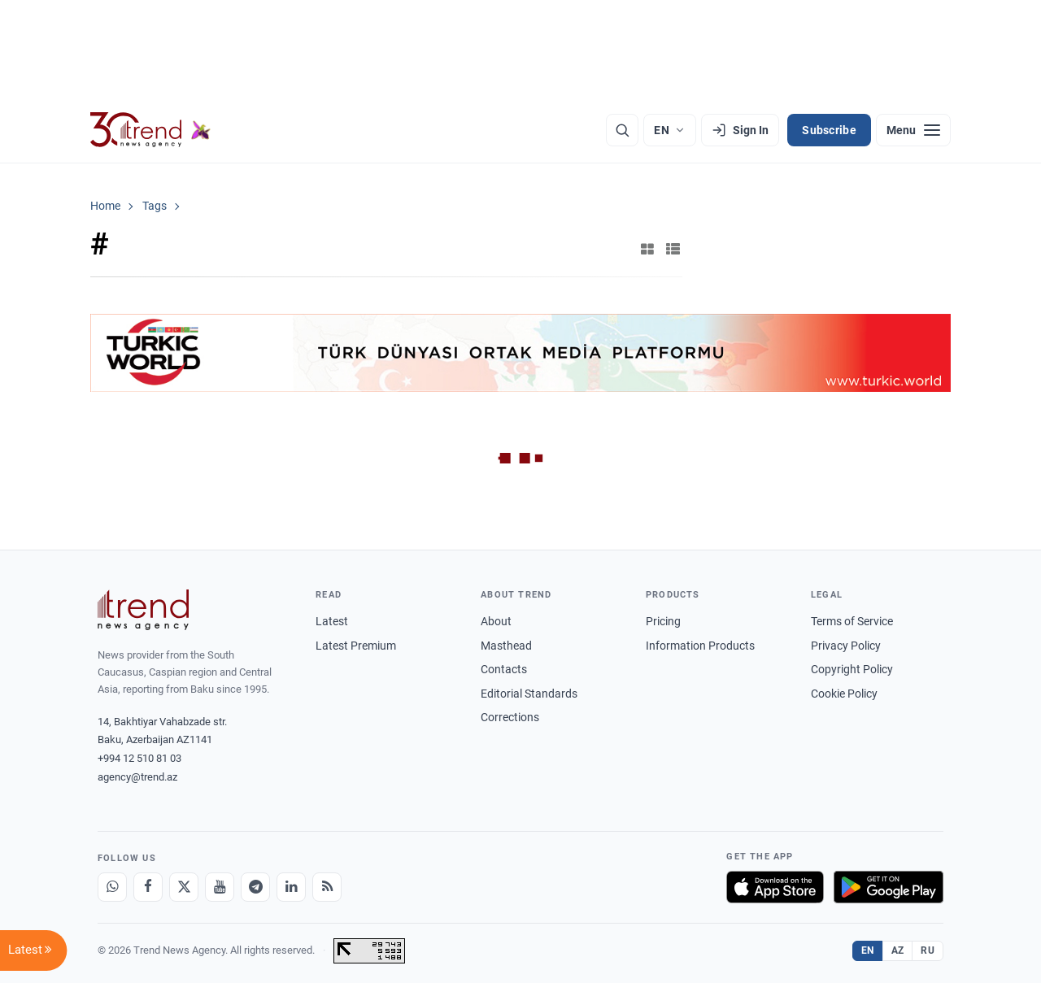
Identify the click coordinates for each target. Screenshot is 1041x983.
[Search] (622, 130)
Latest (332, 621)
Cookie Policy (844, 693)
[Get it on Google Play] (888, 887)
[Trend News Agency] (143, 609)
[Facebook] (148, 887)
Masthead (506, 645)
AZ (897, 950)
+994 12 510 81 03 (139, 758)
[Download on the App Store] (775, 887)
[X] (183, 887)
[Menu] (913, 130)
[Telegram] (255, 887)
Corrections (510, 717)
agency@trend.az (137, 777)
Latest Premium (356, 645)
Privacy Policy (846, 645)
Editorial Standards (529, 693)
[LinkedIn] (291, 887)
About (496, 621)
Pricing (663, 621)
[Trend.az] (150, 130)
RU (927, 950)
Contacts (504, 669)
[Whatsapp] (112, 887)
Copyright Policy (852, 669)
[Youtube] (219, 887)
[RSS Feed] (327, 887)
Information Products (700, 645)
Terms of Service (852, 621)
